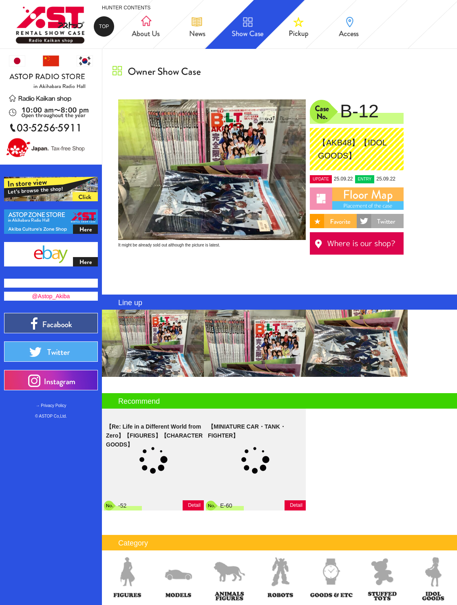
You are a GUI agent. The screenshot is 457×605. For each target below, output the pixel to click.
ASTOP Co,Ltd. (53, 416)
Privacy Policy (53, 405)
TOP (104, 26)
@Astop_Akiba (51, 296)
